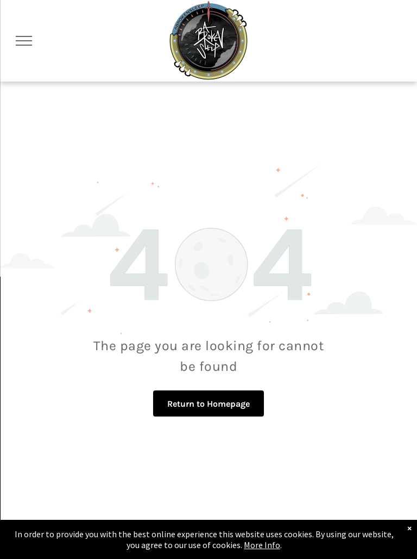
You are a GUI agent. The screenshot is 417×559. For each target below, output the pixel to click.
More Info (262, 544)
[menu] (24, 41)
